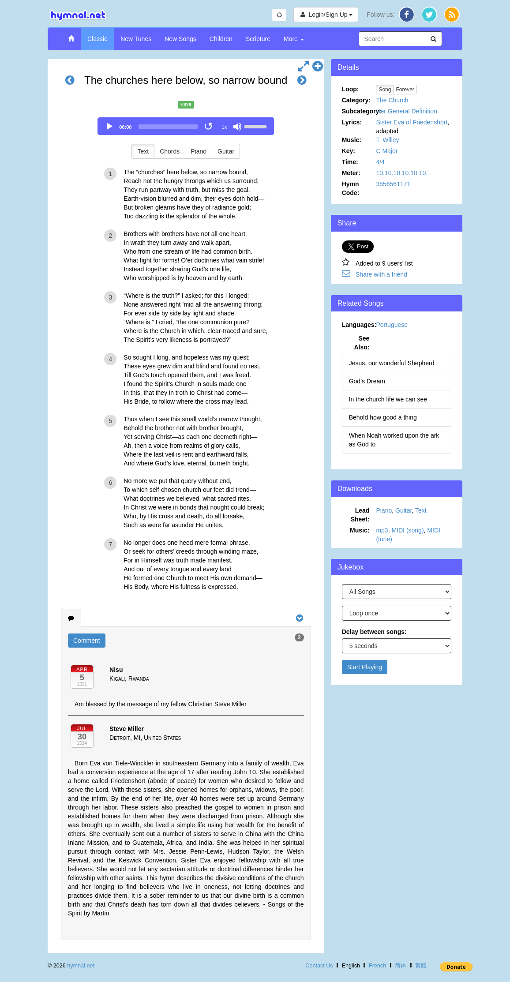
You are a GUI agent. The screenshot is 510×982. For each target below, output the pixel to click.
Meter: (351, 172)
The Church (392, 100)
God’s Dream (367, 381)
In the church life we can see (388, 399)
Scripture (258, 38)
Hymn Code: (351, 188)
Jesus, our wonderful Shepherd (392, 363)
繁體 (421, 966)
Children (221, 38)
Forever (405, 89)
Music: (351, 139)
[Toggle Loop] (209, 126)
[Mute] (237, 126)
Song (385, 89)
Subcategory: (359, 111)
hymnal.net (80, 966)
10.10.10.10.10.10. (402, 172)
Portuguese (392, 324)
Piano (198, 151)
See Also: (361, 343)
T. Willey (387, 139)
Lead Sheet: (360, 515)
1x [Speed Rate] (224, 127)
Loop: (350, 89)
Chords (170, 151)
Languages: (359, 324)
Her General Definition (406, 111)
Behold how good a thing (383, 417)
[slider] (168, 126)
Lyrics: (352, 122)
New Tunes (135, 38)
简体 (400, 966)
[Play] (109, 126)
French (377, 966)
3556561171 (393, 183)
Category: (356, 100)
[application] (186, 126)
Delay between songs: (374, 631)
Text (143, 151)
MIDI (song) (407, 530)
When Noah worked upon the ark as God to (394, 440)
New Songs (180, 38)
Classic (97, 38)
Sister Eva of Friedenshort (411, 122)
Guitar (226, 151)
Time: (350, 161)
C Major (387, 150)
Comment (86, 640)
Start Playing (364, 667)
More (294, 38)
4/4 (380, 161)
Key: (348, 150)
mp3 (382, 530)
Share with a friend (381, 274)
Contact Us (319, 966)
